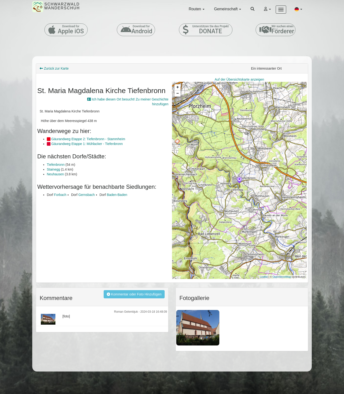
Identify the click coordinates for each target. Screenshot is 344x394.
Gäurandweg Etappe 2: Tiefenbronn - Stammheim (86, 139)
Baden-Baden (117, 195)
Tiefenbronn (55, 164)
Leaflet (264, 276)
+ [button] (177, 87)
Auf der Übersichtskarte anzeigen (239, 79)
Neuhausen (55, 174)
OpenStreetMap (282, 276)
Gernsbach (86, 195)
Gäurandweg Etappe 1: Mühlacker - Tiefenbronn (85, 144)
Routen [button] (196, 9)
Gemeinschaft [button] (227, 9)
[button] (298, 9)
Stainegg (53, 169)
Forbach (60, 195)
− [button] (177, 93)
